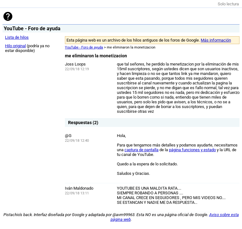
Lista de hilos (17, 37)
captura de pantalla (141, 149)
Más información (216, 40)
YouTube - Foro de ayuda (84, 47)
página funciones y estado (192, 149)
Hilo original (15, 45)
